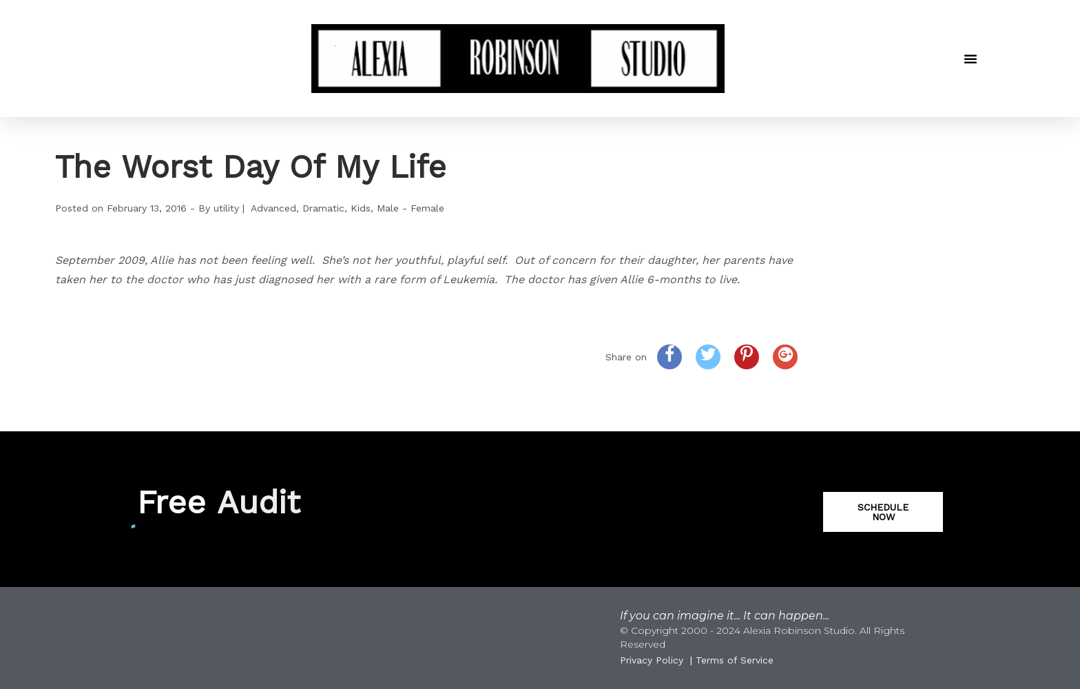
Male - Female (410, 208)
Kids (361, 208)
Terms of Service (734, 660)
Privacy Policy (651, 660)
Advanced (273, 208)
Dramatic (323, 208)
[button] (970, 58)
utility (226, 208)
